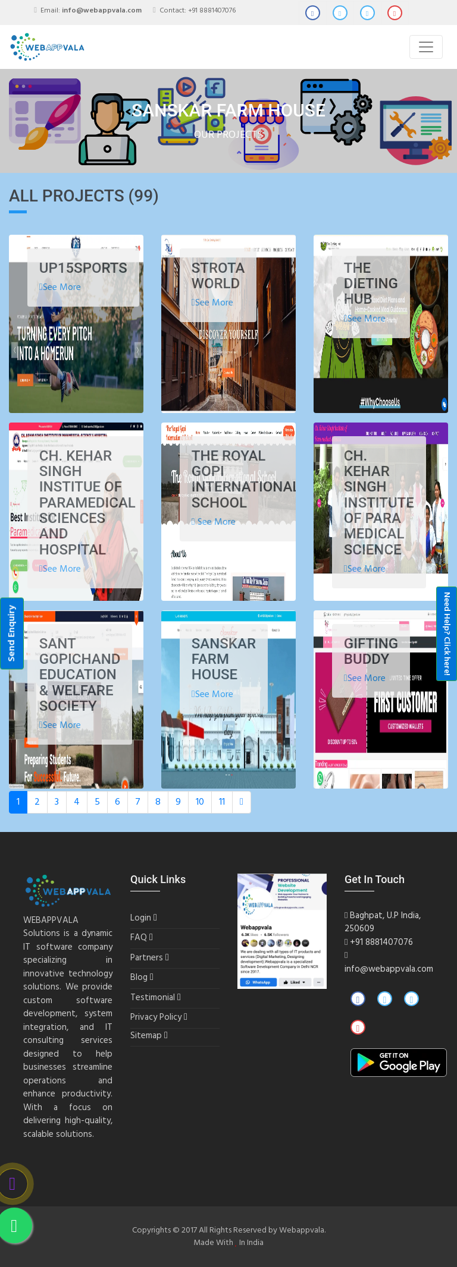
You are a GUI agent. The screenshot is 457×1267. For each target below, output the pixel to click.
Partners (146, 958)
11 (222, 802)
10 (200, 802)
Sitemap (146, 1036)
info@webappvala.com (389, 969)
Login (140, 918)
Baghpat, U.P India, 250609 (383, 923)
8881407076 (389, 942)
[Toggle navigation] (426, 47)
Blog (139, 978)
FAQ (138, 938)
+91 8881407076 (212, 11)
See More (60, 287)
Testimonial (152, 998)
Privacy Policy (155, 1018)
